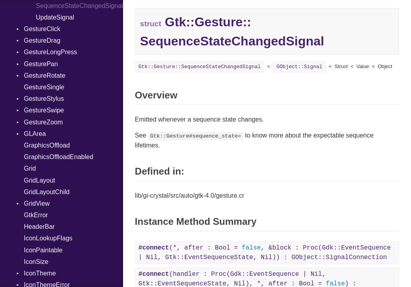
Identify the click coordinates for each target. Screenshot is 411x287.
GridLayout (39, 180)
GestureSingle (44, 87)
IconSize (36, 261)
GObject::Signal (299, 67)
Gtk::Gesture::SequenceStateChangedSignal (200, 67)
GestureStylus (44, 98)
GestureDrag (42, 40)
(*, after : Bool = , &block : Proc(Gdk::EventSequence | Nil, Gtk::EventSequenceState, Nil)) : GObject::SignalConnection (265, 252)
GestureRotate (44, 75)
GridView (37, 203)
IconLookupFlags (48, 238)
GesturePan (41, 64)
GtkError (36, 215)
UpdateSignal (55, 17)
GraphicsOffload (47, 145)
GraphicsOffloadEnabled (58, 156)
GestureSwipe (44, 110)
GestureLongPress (50, 52)
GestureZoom (43, 122)
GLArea (35, 133)
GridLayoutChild (47, 192)
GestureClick (42, 29)
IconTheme (40, 273)
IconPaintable (43, 250)
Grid (30, 168)
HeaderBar (39, 226)
